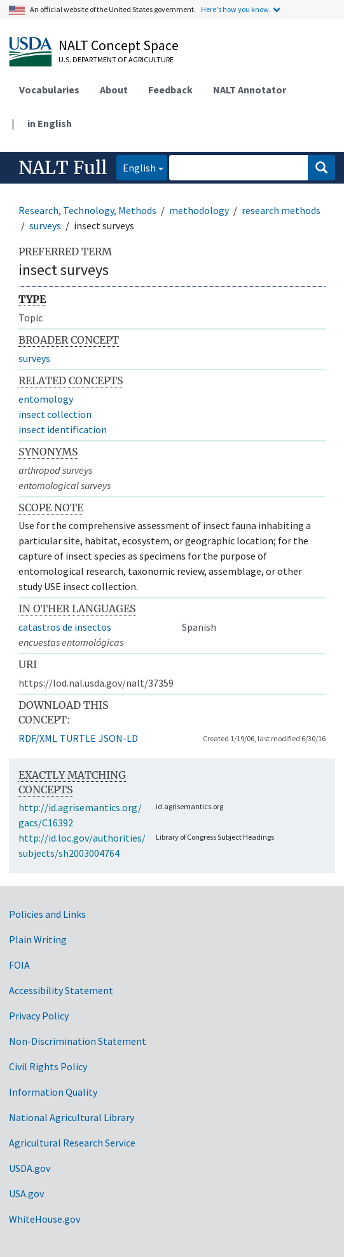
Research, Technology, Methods (87, 210)
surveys (45, 225)
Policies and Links (47, 914)
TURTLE (78, 738)
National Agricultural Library (71, 1117)
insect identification (62, 429)
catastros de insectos (64, 627)
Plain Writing (38, 939)
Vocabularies (49, 89)
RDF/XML (37, 738)
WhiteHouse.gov (44, 1219)
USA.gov (26, 1193)
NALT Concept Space (118, 45)
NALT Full (62, 167)
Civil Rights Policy (48, 1066)
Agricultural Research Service (72, 1142)
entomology (45, 399)
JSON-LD (118, 738)
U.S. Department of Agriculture (116, 59)
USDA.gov (29, 1168)
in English (49, 123)
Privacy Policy (39, 1015)
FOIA (19, 964)
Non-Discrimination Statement (77, 1041)
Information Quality (53, 1092)
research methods (281, 210)
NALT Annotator (249, 89)
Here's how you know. (236, 9)
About (114, 89)
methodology (199, 210)
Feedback (170, 89)
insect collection (55, 414)
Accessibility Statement (61, 990)
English (136, 166)
